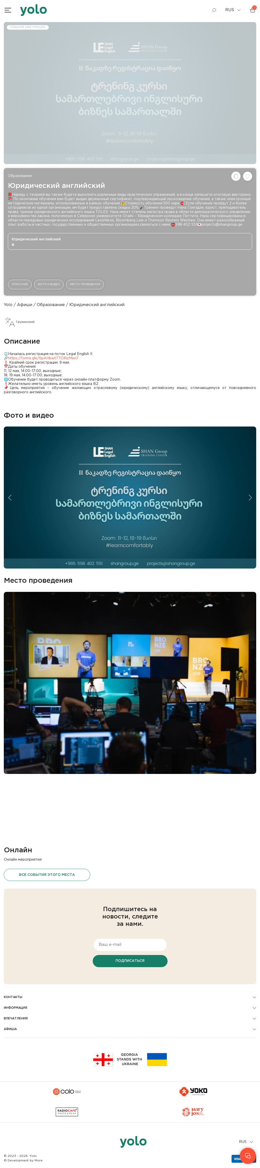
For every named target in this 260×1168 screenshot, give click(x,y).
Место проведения (85, 284)
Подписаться (130, 960)
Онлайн (18, 850)
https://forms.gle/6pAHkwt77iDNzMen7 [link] (43, 358)
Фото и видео (49, 284)
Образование (20, 176)
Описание (20, 284)
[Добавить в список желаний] (247, 176)
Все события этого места (47, 874)
